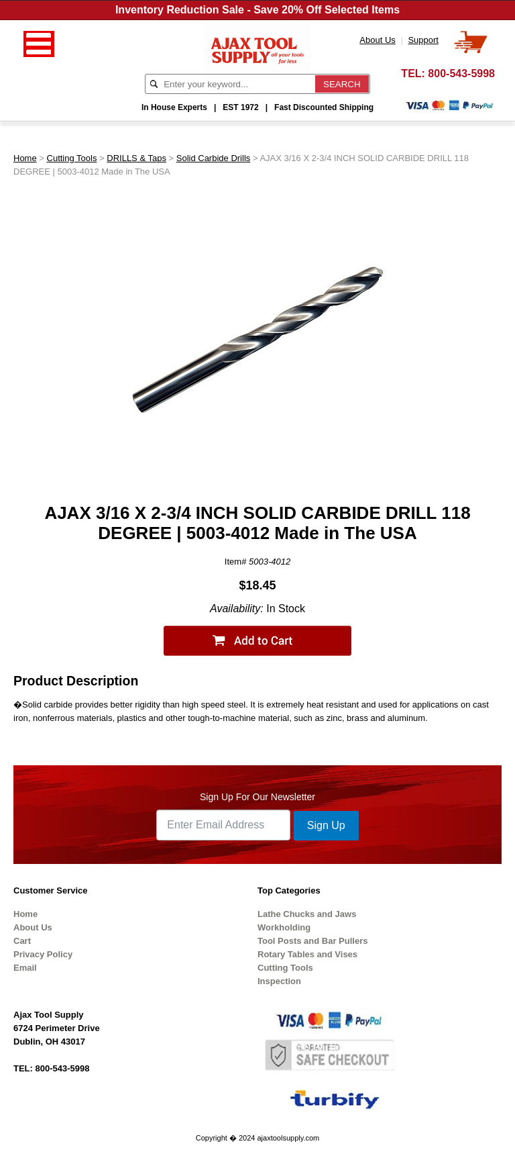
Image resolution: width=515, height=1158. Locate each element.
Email (25, 968)
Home (25, 158)
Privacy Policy (42, 954)
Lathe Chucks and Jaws (307, 914)
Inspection (279, 981)
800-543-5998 (461, 73)
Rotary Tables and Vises (307, 954)
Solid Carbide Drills (213, 158)
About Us (32, 927)
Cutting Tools (72, 158)
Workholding (284, 927)
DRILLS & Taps (136, 158)
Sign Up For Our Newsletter (257, 797)
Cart (22, 941)
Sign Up (326, 825)
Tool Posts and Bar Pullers (312, 941)
